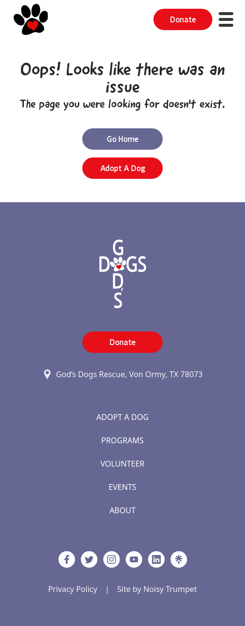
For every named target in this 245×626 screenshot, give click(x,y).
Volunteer (122, 463)
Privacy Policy (72, 589)
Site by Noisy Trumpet (157, 589)
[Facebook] (66, 559)
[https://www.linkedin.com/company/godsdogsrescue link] (156, 559)
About (123, 510)
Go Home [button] (122, 139)
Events (122, 487)
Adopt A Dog (122, 417)
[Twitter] (89, 559)
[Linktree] (178, 559)
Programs (122, 440)
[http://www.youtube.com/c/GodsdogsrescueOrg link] (134, 559)
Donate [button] (183, 19)
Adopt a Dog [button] (122, 168)
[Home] (31, 19)
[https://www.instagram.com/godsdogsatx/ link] (111, 559)
